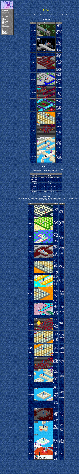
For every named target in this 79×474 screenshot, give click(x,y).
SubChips (4, 31)
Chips (3, 18)
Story (3, 29)
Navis (3, 25)
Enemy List (4, 22)
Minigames (4, 24)
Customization (5, 21)
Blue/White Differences (6, 16)
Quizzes (3, 27)
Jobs (3, 23)
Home (3, 15)
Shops (3, 28)
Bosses (3, 17)
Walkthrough (4, 33)
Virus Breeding (5, 32)
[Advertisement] (42, 464)
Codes (3, 20)
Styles (3, 30)
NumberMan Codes (5, 26)
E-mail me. (4, 13)
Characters (4, 19)
